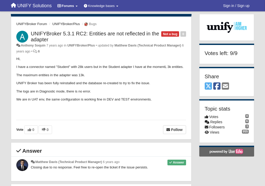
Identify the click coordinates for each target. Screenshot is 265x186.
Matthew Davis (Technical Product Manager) (147, 45)
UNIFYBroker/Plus (66, 24)
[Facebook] (216, 86)
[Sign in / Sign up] (236, 5)
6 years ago (111, 162)
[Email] (225, 86)
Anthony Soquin (33, 45)
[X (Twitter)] (208, 86)
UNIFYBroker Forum (31, 24)
